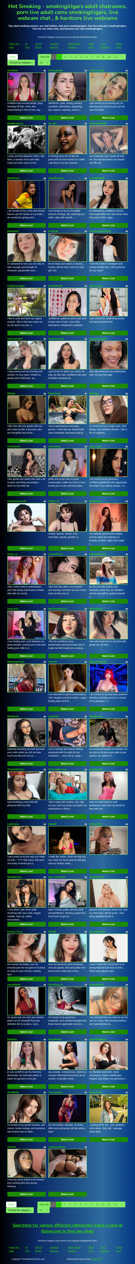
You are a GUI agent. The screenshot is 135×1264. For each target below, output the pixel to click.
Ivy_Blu (52, 123)
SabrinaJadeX (15, 338)
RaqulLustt (54, 393)
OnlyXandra (14, 446)
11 (116, 57)
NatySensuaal (56, 338)
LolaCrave (13, 824)
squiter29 (53, 716)
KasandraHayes (98, 1039)
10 (109, 57)
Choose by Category (21, 62)
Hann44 (52, 661)
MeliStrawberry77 (58, 608)
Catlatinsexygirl (16, 285)
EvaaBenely (96, 716)
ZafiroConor (96, 285)
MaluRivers (13, 178)
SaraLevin (13, 608)
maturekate (54, 446)
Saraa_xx (12, 554)
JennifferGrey (56, 178)
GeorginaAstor (97, 931)
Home (13, 57)
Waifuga (93, 393)
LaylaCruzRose (56, 1147)
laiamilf (52, 824)
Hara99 (52, 931)
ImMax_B (53, 501)
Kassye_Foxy (14, 931)
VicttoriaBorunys (57, 769)
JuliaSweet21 (96, 877)
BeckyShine (96, 608)
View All (44, 57)
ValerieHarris (96, 984)
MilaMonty (13, 716)
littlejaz (11, 393)
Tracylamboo (55, 1092)
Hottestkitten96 (97, 123)
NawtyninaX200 (98, 338)
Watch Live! (26, 117)
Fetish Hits (96, 1259)
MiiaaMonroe (14, 877)
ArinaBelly (13, 1092)
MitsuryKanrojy (97, 661)
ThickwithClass (15, 769)
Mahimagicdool (15, 661)
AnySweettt (95, 769)
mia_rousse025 (56, 877)
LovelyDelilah (96, 178)
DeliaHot (12, 1039)
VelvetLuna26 (96, 70)
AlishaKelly (95, 824)
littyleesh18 (95, 1092)
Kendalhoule (55, 285)
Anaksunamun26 (16, 501)
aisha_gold (95, 446)
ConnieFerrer (55, 554)
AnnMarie (12, 70)
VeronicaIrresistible (100, 231)
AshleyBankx (55, 70)
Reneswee (13, 231)
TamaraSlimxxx (97, 554)
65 (41, 62)
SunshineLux (55, 984)
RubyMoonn (55, 1039)
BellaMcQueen (15, 123)
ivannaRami (14, 984)
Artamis (11, 1147)
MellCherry (95, 501)
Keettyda (53, 231)
